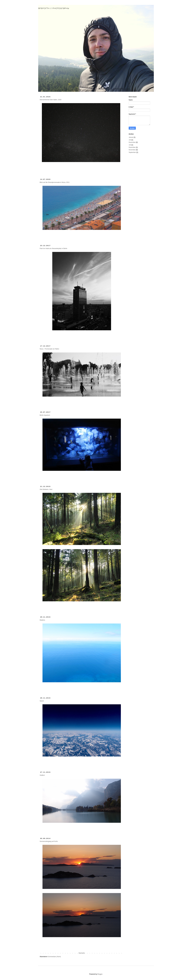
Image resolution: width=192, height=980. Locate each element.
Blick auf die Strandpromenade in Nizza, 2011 (54, 182)
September (132, 152)
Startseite (81, 953)
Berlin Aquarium (45, 415)
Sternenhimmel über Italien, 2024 (50, 100)
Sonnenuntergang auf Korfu (49, 841)
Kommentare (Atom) (54, 956)
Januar (131, 137)
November (132, 150)
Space (42, 701)
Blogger (99, 974)
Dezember (132, 142)
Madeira (42, 620)
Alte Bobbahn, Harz (46, 489)
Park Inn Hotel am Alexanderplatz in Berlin (53, 248)
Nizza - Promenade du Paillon (49, 349)
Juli (130, 140)
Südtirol (42, 775)
